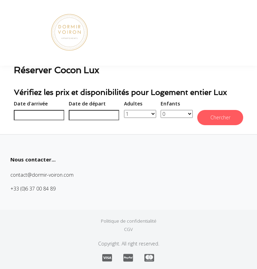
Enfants (170, 103)
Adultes (133, 103)
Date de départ (87, 103)
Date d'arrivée (31, 103)
